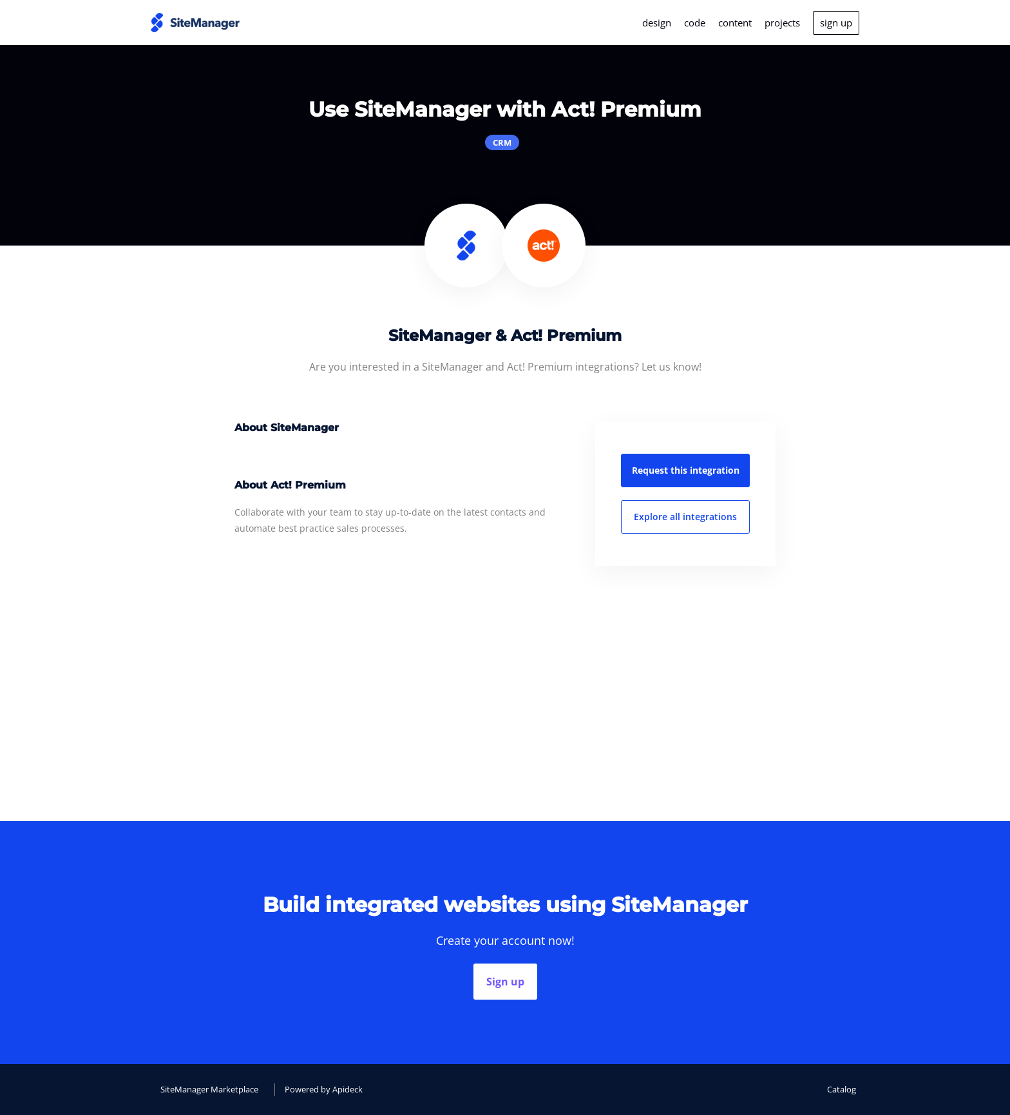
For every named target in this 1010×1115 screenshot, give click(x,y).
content (735, 22)
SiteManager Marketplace (209, 1089)
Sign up (505, 981)
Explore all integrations (685, 516)
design (656, 22)
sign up (836, 22)
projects (782, 22)
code (694, 22)
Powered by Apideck (324, 1089)
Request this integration (685, 470)
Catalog (841, 1089)
